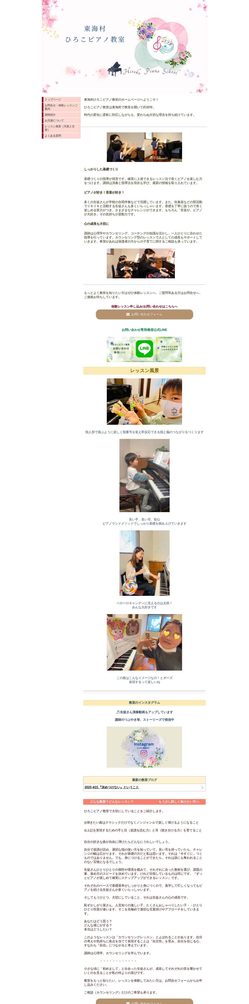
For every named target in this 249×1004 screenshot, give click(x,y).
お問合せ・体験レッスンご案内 (61, 107)
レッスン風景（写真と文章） (60, 128)
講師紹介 (50, 114)
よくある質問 (53, 135)
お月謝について (54, 120)
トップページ (53, 99)
